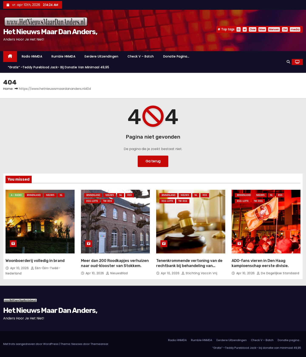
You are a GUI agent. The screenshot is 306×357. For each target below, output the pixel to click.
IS (238, 29)
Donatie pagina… (176, 56)
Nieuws (50, 195)
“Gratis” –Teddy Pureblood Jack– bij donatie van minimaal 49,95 (58, 67)
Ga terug (153, 161)
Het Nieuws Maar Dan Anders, (50, 31)
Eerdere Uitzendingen (101, 56)
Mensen (274, 29)
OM (285, 29)
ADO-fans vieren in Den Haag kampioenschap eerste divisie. (260, 263)
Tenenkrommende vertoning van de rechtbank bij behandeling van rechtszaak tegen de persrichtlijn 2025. (189, 268)
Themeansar (99, 344)
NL (61, 195)
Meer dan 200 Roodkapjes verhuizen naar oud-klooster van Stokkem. (115, 263)
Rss (129, 195)
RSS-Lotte (92, 201)
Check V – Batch (141, 56)
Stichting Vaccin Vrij (199, 273)
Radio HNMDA (32, 56)
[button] (288, 61)
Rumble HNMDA (63, 56)
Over (252, 29)
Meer (262, 29)
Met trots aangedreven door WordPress (31, 344)
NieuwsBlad (117, 273)
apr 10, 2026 (20, 268)
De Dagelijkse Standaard (278, 273)
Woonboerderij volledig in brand (35, 260)
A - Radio (16, 195)
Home (8, 88)
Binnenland (34, 195)
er (245, 29)
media (295, 29)
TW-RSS (107, 201)
